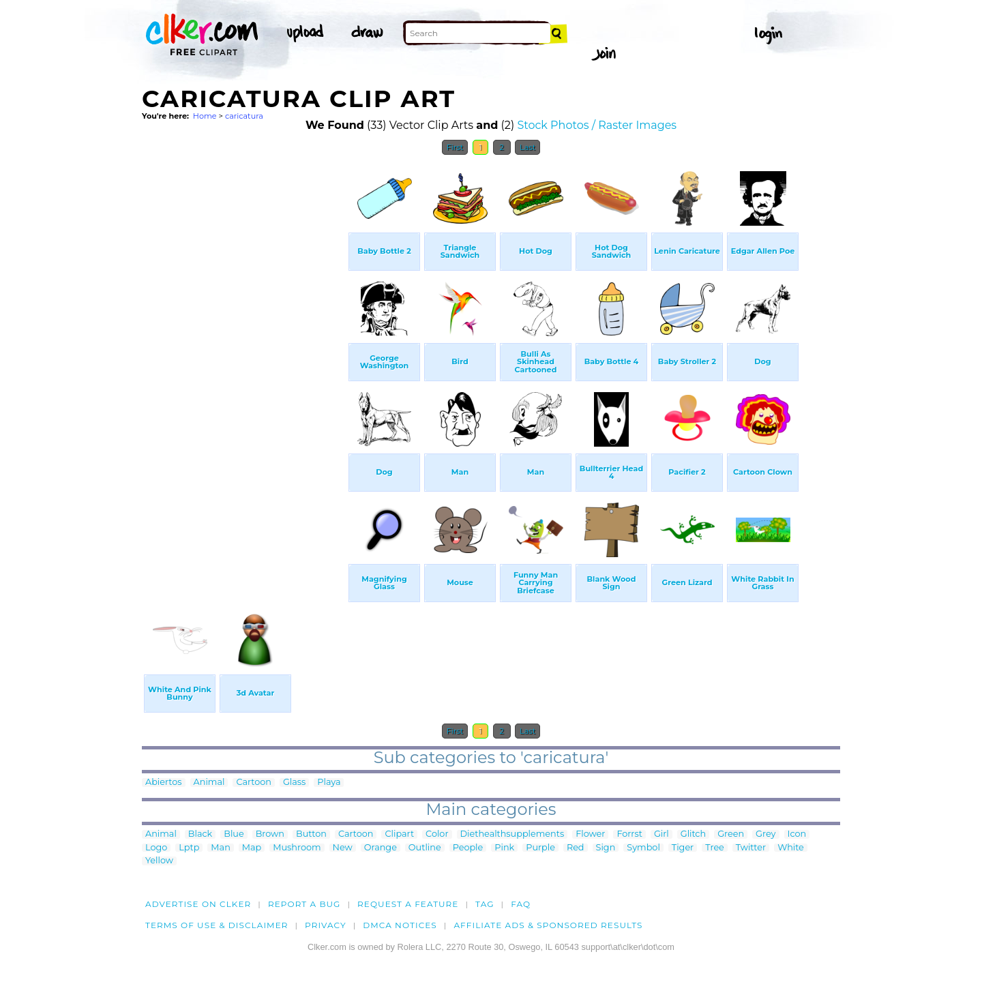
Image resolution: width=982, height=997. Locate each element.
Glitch (693, 834)
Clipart (399, 834)
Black (200, 834)
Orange (380, 848)
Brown (270, 834)
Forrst (629, 834)
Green (730, 834)
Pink (504, 848)
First (455, 147)
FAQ (521, 904)
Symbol (643, 848)
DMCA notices (400, 925)
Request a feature (407, 904)
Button (311, 834)
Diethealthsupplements (512, 834)
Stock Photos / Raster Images (596, 125)
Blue (233, 834)
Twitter (751, 848)
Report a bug (304, 904)
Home (205, 116)
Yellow (159, 861)
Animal (209, 782)
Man (220, 848)
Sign (606, 848)
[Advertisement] (244, 366)
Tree (714, 848)
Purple (540, 848)
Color (437, 834)
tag (484, 904)
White (790, 848)
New (343, 848)
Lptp (189, 848)
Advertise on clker (198, 904)
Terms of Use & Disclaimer (216, 925)
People (468, 848)
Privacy (325, 925)
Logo (156, 848)
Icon (797, 834)
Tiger (683, 848)
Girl (661, 834)
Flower (590, 834)
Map (251, 848)
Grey (765, 834)
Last (527, 147)
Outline (424, 848)
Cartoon (253, 782)
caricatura (244, 116)
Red (575, 848)
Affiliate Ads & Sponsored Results (547, 925)
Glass (294, 782)
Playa (328, 782)
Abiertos (163, 782)
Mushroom (297, 848)
